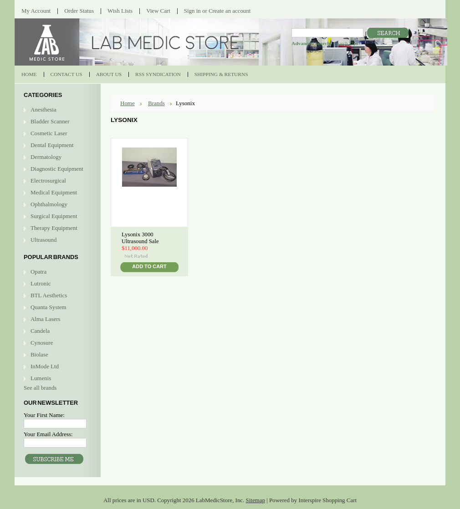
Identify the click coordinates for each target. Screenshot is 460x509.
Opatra (38, 271)
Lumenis (41, 378)
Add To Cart (149, 266)
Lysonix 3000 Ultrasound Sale (140, 237)
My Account (36, 10)
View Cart (158, 10)
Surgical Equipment (54, 216)
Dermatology (46, 156)
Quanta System (48, 307)
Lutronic (41, 283)
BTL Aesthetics (49, 295)
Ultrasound (43, 239)
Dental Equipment (52, 145)
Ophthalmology (49, 204)
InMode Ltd (45, 366)
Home (127, 103)
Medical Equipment (54, 192)
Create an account (229, 10)
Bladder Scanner (50, 121)
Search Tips (346, 43)
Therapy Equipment (54, 227)
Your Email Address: (48, 434)
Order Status (79, 10)
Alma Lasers (46, 319)
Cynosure (42, 342)
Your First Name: (44, 415)
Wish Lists (120, 10)
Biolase (39, 354)
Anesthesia (43, 109)
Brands (156, 103)
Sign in (192, 10)
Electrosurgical (48, 180)
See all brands (40, 387)
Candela (40, 330)
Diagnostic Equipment (57, 168)
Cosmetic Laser (49, 133)
